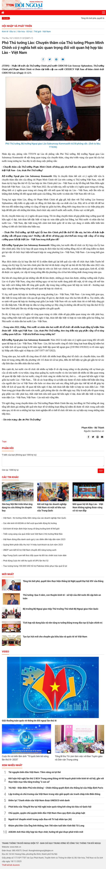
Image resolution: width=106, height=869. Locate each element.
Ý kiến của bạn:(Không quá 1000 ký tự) (19, 455)
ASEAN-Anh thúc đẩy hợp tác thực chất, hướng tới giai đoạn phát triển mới (45, 832)
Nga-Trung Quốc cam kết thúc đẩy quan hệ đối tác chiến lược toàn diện (35, 555)
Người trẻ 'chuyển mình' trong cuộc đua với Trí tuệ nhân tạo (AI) (40, 819)
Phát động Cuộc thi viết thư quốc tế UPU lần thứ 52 (25, 561)
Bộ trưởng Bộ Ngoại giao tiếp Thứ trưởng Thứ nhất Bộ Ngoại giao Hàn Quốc (60, 609)
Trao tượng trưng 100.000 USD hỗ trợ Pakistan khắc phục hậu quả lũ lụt (35, 566)
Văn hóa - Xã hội (24, 31)
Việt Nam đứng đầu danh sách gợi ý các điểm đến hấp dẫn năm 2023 (34, 539)
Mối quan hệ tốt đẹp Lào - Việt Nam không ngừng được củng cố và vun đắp (88, 507)
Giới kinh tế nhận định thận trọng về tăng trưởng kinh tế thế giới (31, 528)
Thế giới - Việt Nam (42, 31)
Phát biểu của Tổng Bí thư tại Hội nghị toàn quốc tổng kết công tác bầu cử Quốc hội (49, 806)
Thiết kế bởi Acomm (11, 865)
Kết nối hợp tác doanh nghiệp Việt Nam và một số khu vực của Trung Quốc (52, 507)
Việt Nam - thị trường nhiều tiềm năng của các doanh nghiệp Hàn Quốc (34, 518)
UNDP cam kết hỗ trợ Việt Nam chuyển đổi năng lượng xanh (29, 550)
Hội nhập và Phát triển (17, 25)
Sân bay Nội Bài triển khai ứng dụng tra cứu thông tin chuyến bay (17, 507)
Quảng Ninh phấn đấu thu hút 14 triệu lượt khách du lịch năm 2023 (33, 545)
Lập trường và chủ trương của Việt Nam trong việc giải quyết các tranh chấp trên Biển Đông (54, 794)
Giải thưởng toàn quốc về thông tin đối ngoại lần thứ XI (29, 720)
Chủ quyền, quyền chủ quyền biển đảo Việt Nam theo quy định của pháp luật (46, 813)
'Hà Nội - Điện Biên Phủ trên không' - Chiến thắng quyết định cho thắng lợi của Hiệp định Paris (55, 787)
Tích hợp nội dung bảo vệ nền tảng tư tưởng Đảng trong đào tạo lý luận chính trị (62, 622)
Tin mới (5, 18)
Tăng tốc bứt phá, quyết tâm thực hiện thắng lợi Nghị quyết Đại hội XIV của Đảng (63, 581)
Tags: (4, 441)
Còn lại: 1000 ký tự (10, 470)
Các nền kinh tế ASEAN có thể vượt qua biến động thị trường (30, 523)
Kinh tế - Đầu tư (9, 31)
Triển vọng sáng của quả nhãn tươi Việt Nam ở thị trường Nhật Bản (33, 534)
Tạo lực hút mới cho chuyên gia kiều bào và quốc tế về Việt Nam (55, 636)
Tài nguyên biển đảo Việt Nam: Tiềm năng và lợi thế (34, 772)
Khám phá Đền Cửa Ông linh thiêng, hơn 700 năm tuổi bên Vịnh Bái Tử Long (46, 825)
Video (5, 651)
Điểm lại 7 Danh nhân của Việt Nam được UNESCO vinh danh (39, 800)
